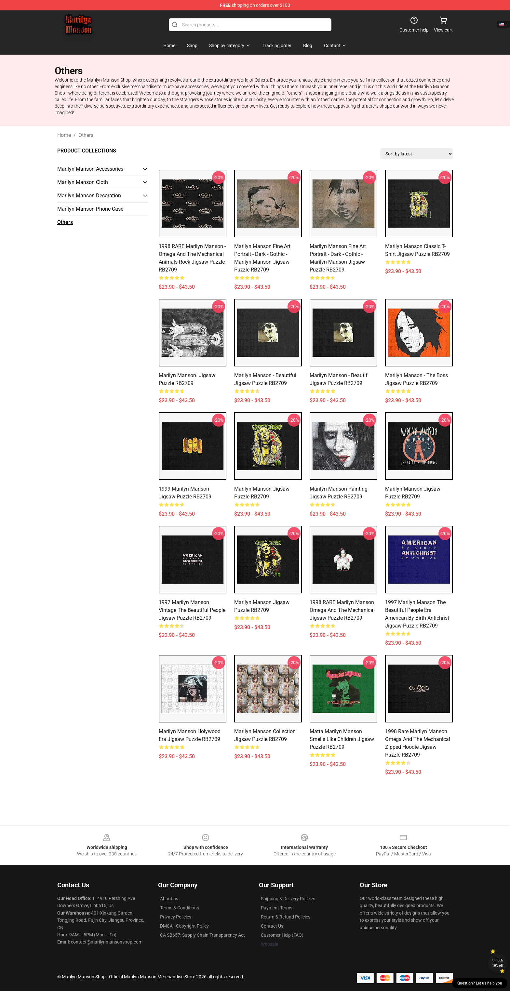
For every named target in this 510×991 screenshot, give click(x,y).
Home (64, 135)
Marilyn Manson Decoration (89, 195)
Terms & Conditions (179, 907)
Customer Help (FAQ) (282, 935)
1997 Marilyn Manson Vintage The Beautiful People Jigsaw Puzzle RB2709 (192, 610)
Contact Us (272, 926)
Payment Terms (276, 907)
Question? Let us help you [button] (479, 983)
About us (169, 898)
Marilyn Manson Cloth (82, 182)
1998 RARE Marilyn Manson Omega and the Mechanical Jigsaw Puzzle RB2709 (342, 610)
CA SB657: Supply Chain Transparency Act (202, 935)
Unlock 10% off (497, 962)
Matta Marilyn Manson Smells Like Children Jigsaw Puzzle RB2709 (342, 739)
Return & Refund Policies (285, 916)
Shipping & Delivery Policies (288, 898)
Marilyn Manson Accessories (90, 169)
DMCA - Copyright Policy (184, 926)
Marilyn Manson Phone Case (90, 209)
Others (85, 135)
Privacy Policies (175, 916)
